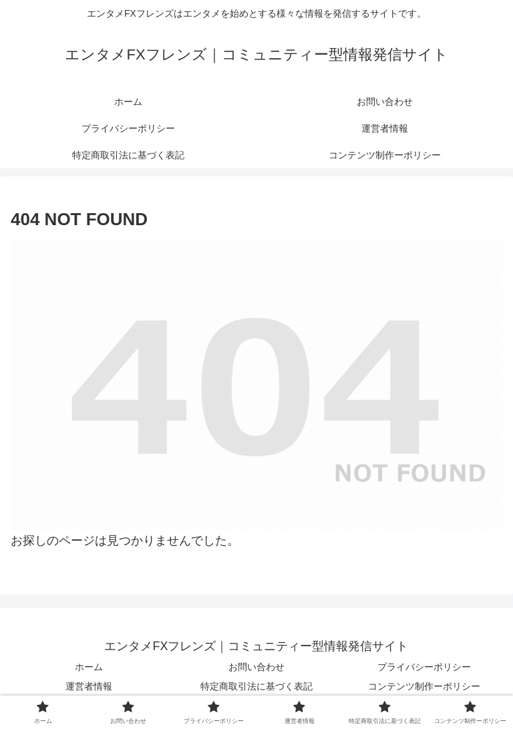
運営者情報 (88, 686)
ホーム (89, 667)
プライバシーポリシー (424, 667)
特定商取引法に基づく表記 (256, 686)
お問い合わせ (256, 667)
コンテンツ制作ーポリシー (424, 686)
